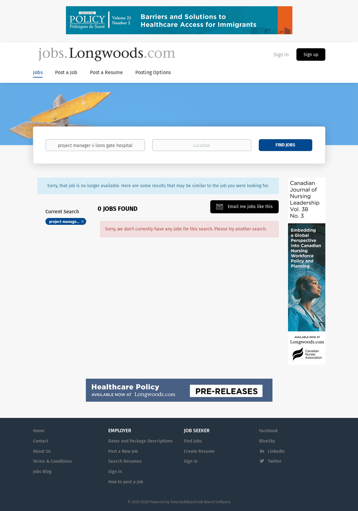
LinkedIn (276, 451)
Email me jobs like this (249, 206)
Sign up (311, 54)
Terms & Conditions (52, 461)
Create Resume (199, 451)
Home (38, 430)
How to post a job (125, 482)
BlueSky (267, 441)
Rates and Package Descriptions (140, 441)
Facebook (268, 430)
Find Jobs (285, 145)
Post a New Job (123, 451)
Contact (40, 441)
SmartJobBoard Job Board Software (200, 502)
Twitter (275, 461)
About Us (42, 451)
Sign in (281, 55)
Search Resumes (125, 461)
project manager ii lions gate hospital (67, 222)
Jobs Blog (42, 471)
